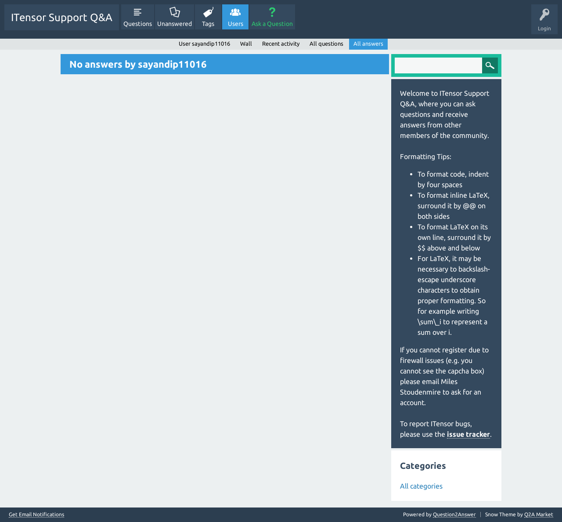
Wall (246, 43)
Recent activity (280, 43)
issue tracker (468, 434)
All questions (326, 43)
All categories (421, 486)
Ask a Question (272, 23)
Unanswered (174, 23)
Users (235, 23)
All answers (368, 43)
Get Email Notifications (36, 514)
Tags (208, 23)
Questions (137, 23)
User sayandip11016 (204, 43)
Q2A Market (538, 514)
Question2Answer (454, 514)
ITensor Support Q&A (61, 17)
